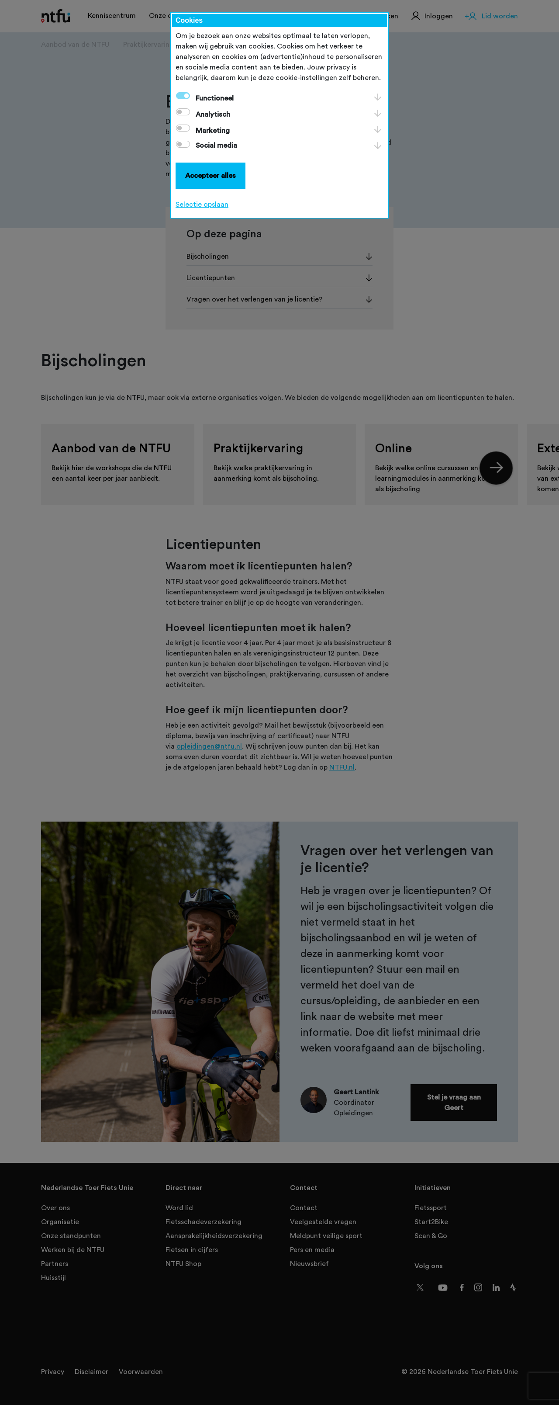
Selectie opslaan (202, 204)
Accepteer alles (210, 175)
